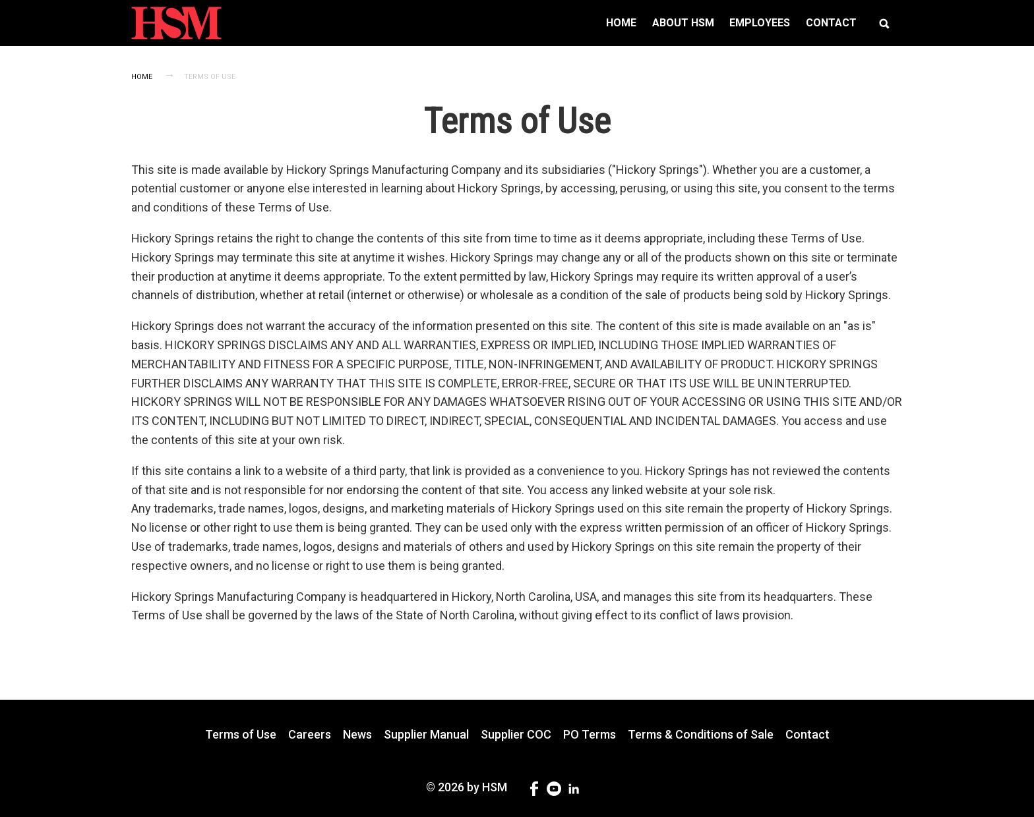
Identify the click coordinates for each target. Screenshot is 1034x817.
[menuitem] (621, 23)
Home (141, 76)
